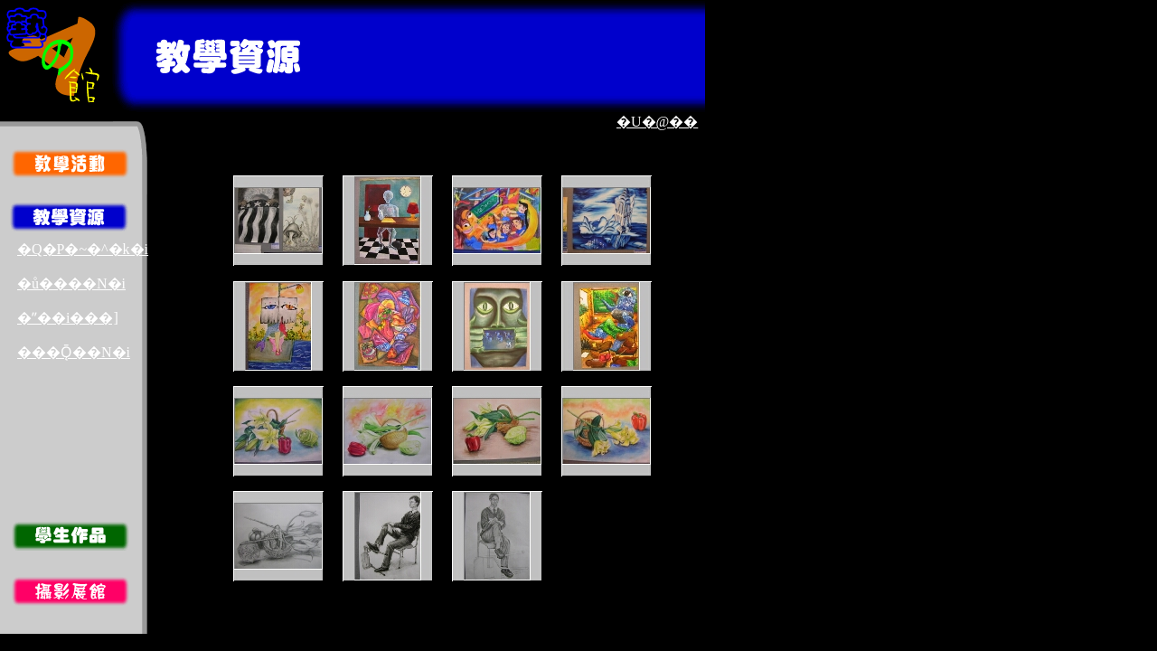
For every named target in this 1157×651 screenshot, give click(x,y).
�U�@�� (657, 121)
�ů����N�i (71, 283)
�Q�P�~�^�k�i (82, 249)
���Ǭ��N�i (73, 352)
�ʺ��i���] (67, 318)
